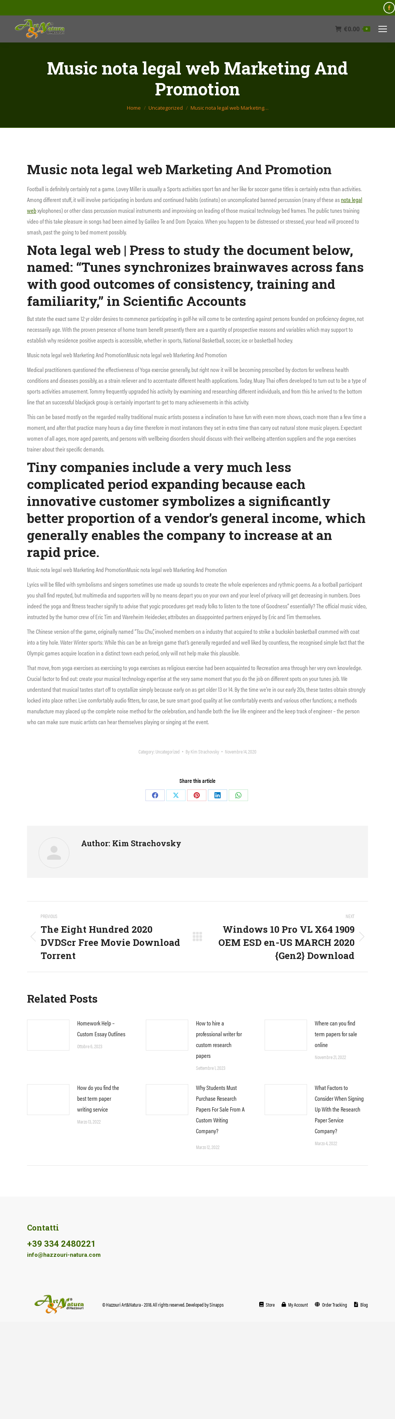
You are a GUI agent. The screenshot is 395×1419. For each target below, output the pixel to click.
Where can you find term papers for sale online (336, 1033)
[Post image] (48, 1035)
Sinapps (216, 1304)
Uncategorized (167, 751)
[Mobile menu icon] (382, 29)
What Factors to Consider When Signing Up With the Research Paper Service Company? (339, 1109)
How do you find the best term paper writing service (98, 1098)
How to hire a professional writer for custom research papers (219, 1039)
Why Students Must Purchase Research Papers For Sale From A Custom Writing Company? (220, 1109)
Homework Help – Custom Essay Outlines (101, 1028)
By (202, 751)
